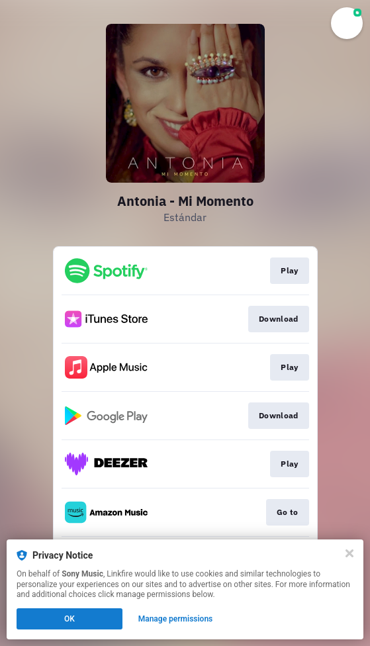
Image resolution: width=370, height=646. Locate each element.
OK (69, 618)
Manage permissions (175, 618)
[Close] (349, 553)
